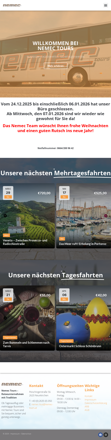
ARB (87, 406)
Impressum (90, 399)
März (6, 235)
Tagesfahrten (10, 337)
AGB (87, 410)
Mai (62, 239)
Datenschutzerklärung (96, 403)
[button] (105, 5)
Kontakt (88, 396)
